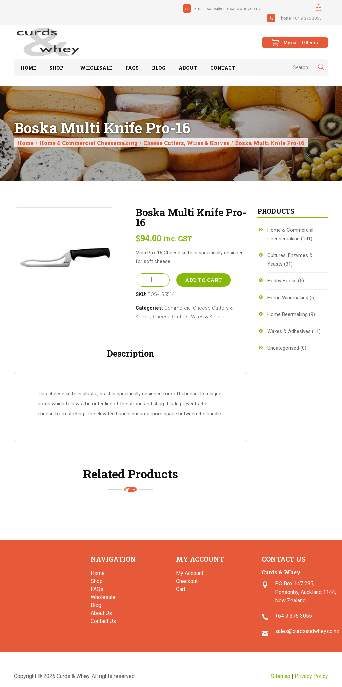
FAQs (97, 589)
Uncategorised (283, 348)
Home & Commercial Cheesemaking (88, 142)
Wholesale (103, 597)
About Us (101, 613)
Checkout (187, 581)
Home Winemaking (287, 298)
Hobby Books (282, 281)
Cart (180, 589)
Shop (97, 581)
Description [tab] (130, 353)
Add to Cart (203, 280)
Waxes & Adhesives (289, 331)
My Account (189, 573)
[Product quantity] (152, 280)
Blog (96, 605)
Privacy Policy (311, 676)
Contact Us (103, 621)
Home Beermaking (287, 314)
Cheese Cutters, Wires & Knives (186, 142)
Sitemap (280, 676)
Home (25, 142)
